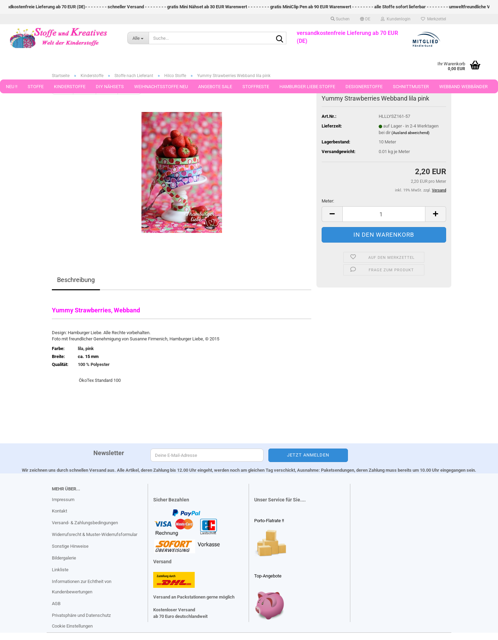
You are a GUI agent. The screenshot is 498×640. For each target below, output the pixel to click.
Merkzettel (433, 19)
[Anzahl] (383, 214)
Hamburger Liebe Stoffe (307, 86)
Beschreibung (76, 279)
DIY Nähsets (110, 86)
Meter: (328, 201)
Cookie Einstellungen (72, 626)
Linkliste (60, 569)
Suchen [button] (340, 19)
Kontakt (59, 511)
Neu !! (11, 86)
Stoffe (36, 86)
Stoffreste (255, 86)
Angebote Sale (215, 86)
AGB (56, 603)
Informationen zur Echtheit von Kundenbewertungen (81, 586)
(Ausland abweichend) (410, 133)
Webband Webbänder (463, 86)
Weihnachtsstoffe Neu (161, 86)
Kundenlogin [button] (396, 19)
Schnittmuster (411, 86)
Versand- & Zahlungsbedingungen (85, 522)
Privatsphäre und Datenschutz (81, 615)
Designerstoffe (363, 86)
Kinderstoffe (69, 86)
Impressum (63, 499)
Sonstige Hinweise (70, 546)
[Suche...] (138, 38)
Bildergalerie (64, 558)
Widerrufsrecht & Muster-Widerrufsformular (94, 534)
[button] (365, 19)
